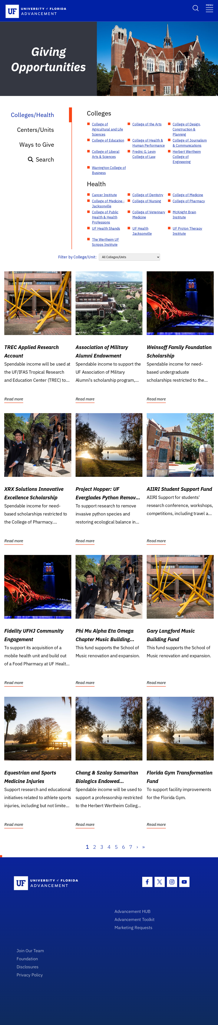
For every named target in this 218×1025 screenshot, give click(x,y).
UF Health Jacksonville (142, 231)
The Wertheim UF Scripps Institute (105, 242)
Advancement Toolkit (135, 919)
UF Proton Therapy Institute (187, 231)
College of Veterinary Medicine (148, 214)
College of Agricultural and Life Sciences (107, 129)
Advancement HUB (133, 911)
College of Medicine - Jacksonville (108, 203)
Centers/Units (35, 130)
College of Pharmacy (189, 201)
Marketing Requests (133, 927)
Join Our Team (30, 950)
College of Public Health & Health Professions (105, 217)
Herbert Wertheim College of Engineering (187, 156)
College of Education (108, 140)
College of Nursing (146, 201)
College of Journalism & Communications (190, 143)
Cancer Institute (104, 195)
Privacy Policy (30, 975)
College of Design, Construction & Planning (187, 129)
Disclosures (28, 967)
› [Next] (137, 846)
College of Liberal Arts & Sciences (105, 154)
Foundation (27, 959)
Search (40, 159)
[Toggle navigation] (209, 7)
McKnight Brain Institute (184, 214)
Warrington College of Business (109, 170)
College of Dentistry (147, 195)
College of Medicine (188, 195)
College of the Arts (147, 124)
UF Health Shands (106, 228)
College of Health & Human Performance (148, 143)
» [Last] (143, 846)
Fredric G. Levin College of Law (144, 154)
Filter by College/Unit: (77, 257)
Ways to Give (36, 144)
